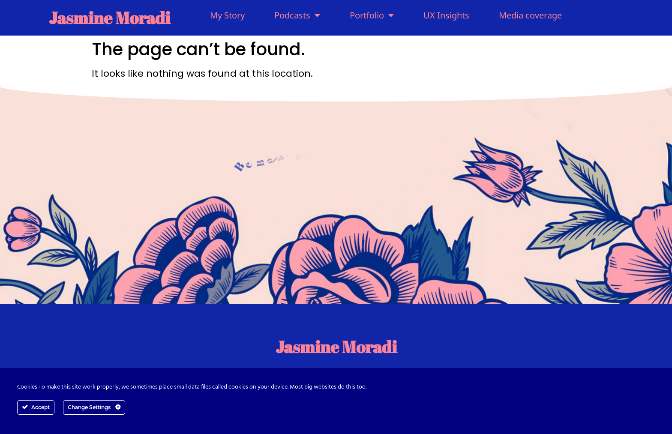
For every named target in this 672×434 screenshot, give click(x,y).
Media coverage (530, 15)
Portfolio (372, 15)
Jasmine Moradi (109, 17)
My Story (227, 15)
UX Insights (446, 15)
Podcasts (297, 15)
